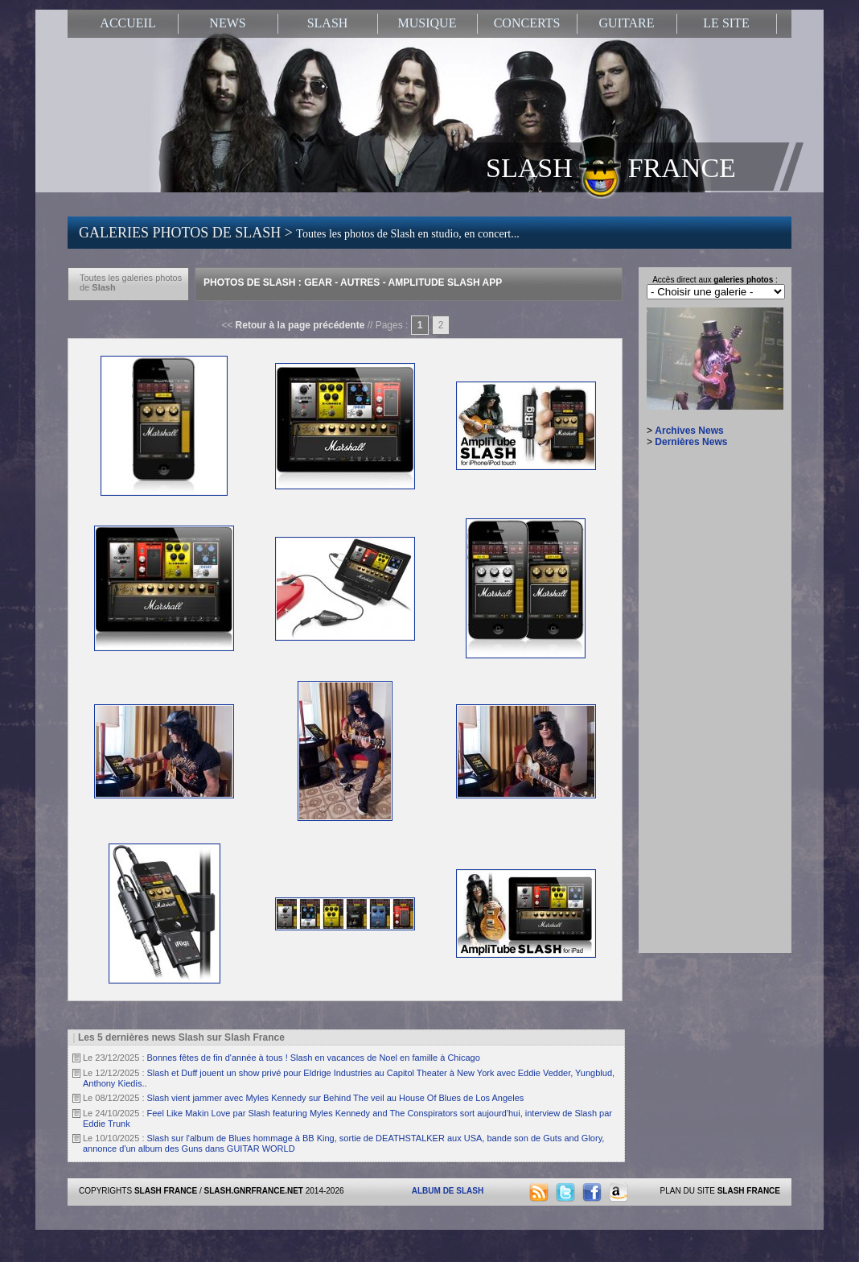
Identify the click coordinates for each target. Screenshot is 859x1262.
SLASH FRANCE (611, 166)
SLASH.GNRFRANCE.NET (253, 1190)
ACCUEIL (127, 23)
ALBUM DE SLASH (447, 1190)
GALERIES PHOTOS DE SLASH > (299, 233)
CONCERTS (527, 23)
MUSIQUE (427, 23)
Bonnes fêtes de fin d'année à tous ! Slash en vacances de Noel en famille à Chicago (313, 1057)
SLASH (327, 23)
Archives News (689, 430)
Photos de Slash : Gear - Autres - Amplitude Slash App (352, 282)
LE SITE (726, 23)
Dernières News (691, 441)
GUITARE (627, 23)
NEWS (227, 23)
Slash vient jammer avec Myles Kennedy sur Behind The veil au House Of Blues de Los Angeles (335, 1098)
